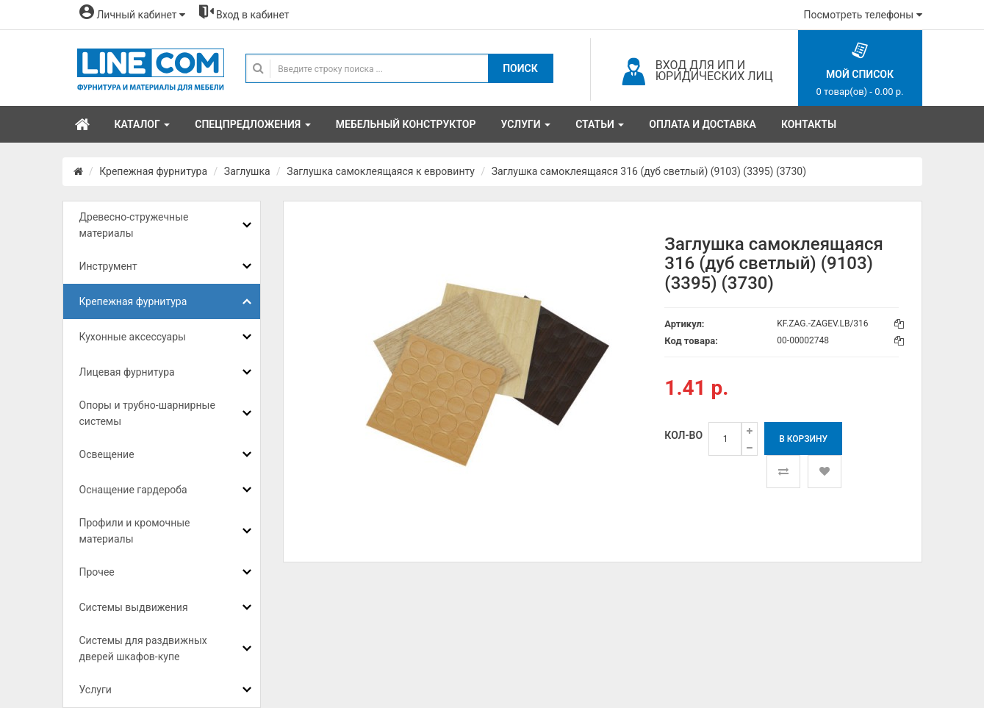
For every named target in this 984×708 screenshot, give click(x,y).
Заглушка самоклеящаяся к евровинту (381, 171)
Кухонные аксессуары (132, 337)
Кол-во (683, 435)
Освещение (106, 454)
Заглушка (247, 171)
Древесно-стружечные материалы (134, 225)
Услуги (95, 690)
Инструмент (108, 266)
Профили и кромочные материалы (134, 531)
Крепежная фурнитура (153, 171)
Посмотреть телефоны (863, 15)
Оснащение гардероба (133, 490)
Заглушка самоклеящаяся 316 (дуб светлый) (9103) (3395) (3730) (649, 171)
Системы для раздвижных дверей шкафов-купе (143, 648)
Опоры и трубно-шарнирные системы (147, 413)
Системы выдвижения (133, 607)
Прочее (97, 572)
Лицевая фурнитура (127, 372)
